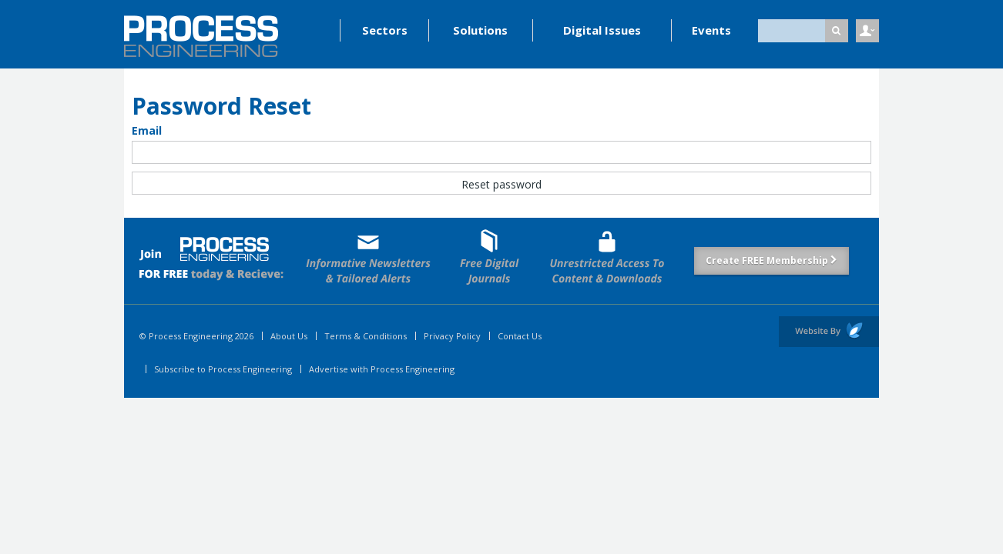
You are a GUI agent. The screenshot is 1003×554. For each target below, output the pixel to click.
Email (147, 130)
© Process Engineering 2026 (196, 336)
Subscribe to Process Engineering (223, 369)
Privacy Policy (452, 336)
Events (711, 30)
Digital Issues (602, 30)
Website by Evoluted (829, 331)
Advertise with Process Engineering (382, 369)
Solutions (480, 30)
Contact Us (520, 336)
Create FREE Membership (771, 260)
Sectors (385, 30)
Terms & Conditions (365, 336)
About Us (288, 336)
